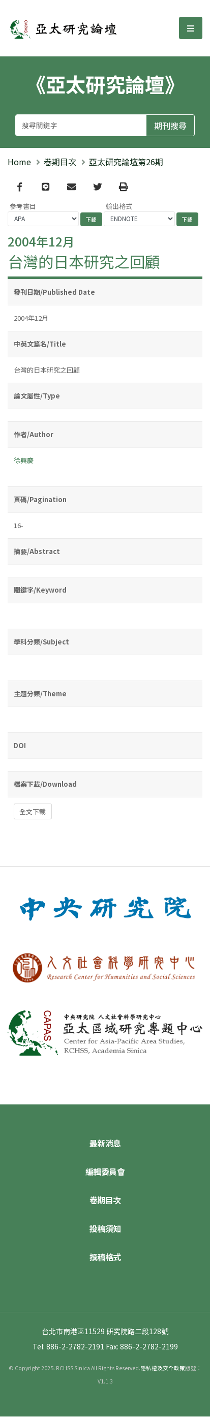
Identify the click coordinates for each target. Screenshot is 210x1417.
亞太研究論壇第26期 (126, 162)
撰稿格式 (105, 1257)
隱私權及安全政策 (162, 1368)
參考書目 (23, 206)
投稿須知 (105, 1229)
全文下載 (32, 812)
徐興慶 (24, 461)
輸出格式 (119, 206)
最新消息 (105, 1143)
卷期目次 (60, 162)
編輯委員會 (105, 1172)
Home (19, 162)
